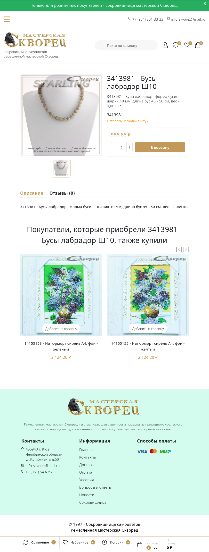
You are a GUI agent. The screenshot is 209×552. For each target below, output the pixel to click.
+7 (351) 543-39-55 (41, 472)
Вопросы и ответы (95, 487)
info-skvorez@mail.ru (43, 465)
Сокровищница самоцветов (113, 524)
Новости (86, 494)
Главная (86, 449)
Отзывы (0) (62, 192)
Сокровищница (93, 502)
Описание (31, 192)
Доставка (87, 464)
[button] (186, 249)
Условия (86, 479)
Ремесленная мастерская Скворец (104, 530)
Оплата (85, 472)
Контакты (87, 457)
